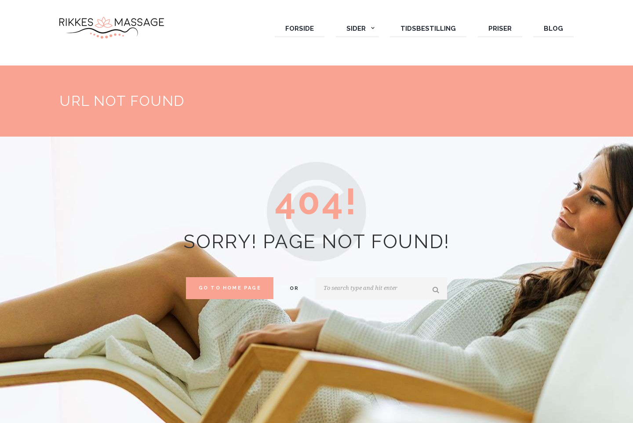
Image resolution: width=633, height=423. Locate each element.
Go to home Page (230, 288)
